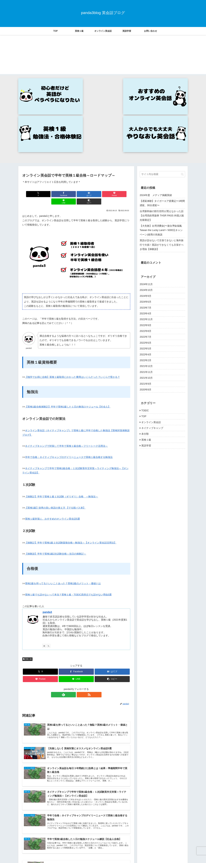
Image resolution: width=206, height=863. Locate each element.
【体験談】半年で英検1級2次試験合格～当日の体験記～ (55, 494)
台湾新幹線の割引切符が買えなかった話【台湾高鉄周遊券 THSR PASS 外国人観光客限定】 (162, 163)
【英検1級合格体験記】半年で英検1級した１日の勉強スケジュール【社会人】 (67, 347)
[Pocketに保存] (85, 142)
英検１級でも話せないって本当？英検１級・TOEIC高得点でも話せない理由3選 (68, 535)
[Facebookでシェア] (49, 142)
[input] (162, 122)
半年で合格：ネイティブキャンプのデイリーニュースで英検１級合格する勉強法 (69, 397)
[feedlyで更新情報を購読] (44, 586)
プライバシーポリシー (163, 855)
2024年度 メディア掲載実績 (156, 143)
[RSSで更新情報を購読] (48, 586)
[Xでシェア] (31, 142)
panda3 (47, 552)
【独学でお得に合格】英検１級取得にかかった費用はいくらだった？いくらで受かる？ (72, 317)
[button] (121, 142)
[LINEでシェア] (103, 142)
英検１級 (27, 599)
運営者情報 (180, 855)
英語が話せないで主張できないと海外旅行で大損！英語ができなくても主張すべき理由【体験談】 (161, 192)
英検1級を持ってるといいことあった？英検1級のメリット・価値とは (63, 523)
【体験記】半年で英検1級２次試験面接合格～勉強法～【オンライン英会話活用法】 (70, 483)
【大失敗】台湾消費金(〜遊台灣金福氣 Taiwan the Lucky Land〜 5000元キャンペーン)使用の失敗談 (161, 178)
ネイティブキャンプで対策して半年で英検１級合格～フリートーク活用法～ (66, 386)
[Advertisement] (103, 55)
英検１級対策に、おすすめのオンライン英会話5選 (52, 459)
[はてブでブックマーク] (67, 142)
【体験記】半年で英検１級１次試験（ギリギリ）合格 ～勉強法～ (61, 436)
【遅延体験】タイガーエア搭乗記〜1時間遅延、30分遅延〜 (162, 150)
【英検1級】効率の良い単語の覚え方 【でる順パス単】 (55, 448)
